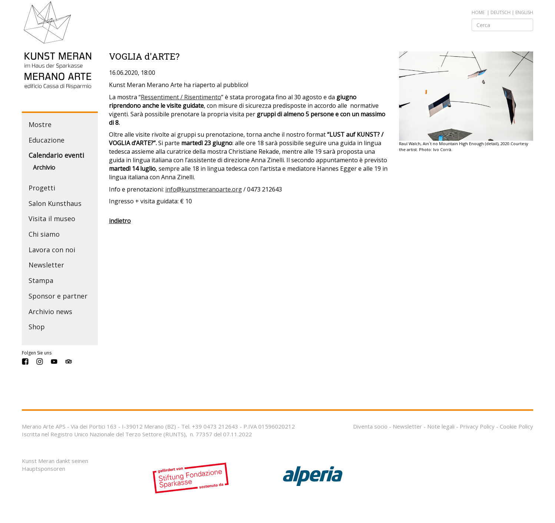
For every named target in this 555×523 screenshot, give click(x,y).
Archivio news (50, 311)
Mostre (40, 124)
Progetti (42, 187)
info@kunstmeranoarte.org (203, 189)
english (524, 12)
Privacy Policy (477, 426)
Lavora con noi (52, 249)
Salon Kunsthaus (55, 203)
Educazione (46, 140)
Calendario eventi (56, 155)
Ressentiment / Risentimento (181, 97)
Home (478, 12)
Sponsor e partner (58, 296)
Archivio (44, 167)
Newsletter (46, 264)
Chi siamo (44, 234)
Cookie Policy (516, 426)
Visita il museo (52, 218)
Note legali (441, 426)
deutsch (501, 12)
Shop (37, 326)
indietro (120, 221)
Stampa (41, 280)
